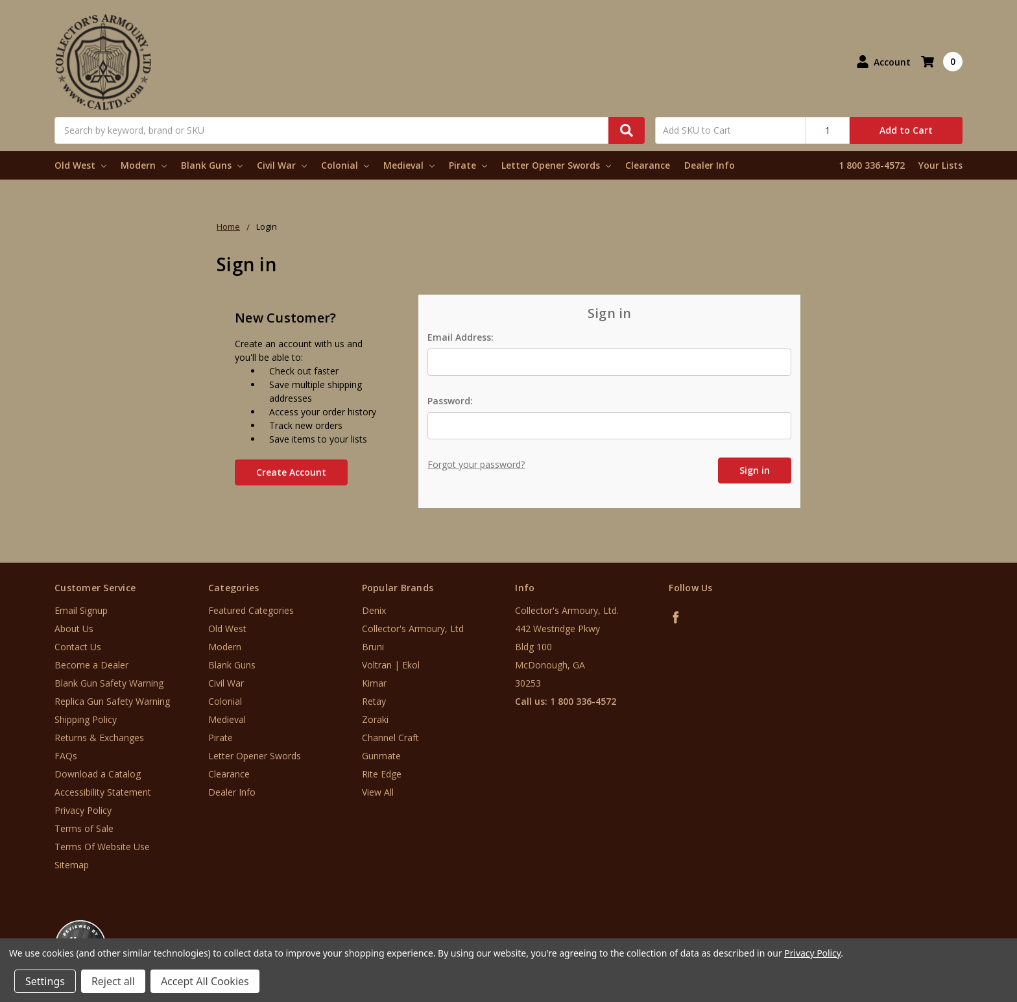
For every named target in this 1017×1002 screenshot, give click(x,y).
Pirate (468, 165)
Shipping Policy (85, 719)
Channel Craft (390, 737)
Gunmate (381, 756)
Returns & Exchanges (99, 737)
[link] (963, 923)
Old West (80, 165)
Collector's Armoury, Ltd (413, 628)
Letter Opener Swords (556, 165)
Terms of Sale (84, 828)
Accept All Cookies (205, 981)
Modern (144, 165)
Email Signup (81, 610)
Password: (450, 401)
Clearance (647, 165)
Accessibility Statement (102, 792)
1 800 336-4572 (872, 165)
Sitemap (71, 865)
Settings (45, 981)
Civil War (282, 165)
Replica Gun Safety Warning (112, 701)
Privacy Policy (83, 810)
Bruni (373, 647)
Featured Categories (251, 610)
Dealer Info (709, 165)
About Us (73, 628)
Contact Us (77, 647)
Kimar (374, 683)
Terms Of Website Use (102, 846)
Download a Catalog (97, 774)
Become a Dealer (91, 665)
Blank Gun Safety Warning (108, 683)
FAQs (65, 756)
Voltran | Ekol (391, 665)
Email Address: (460, 337)
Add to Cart (906, 130)
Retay (374, 701)
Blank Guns (212, 165)
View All (378, 792)
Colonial (345, 165)
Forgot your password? (476, 464)
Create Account (291, 472)
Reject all (113, 981)
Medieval (409, 165)
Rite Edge (381, 774)
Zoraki (375, 719)
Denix (374, 610)
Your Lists (940, 165)
